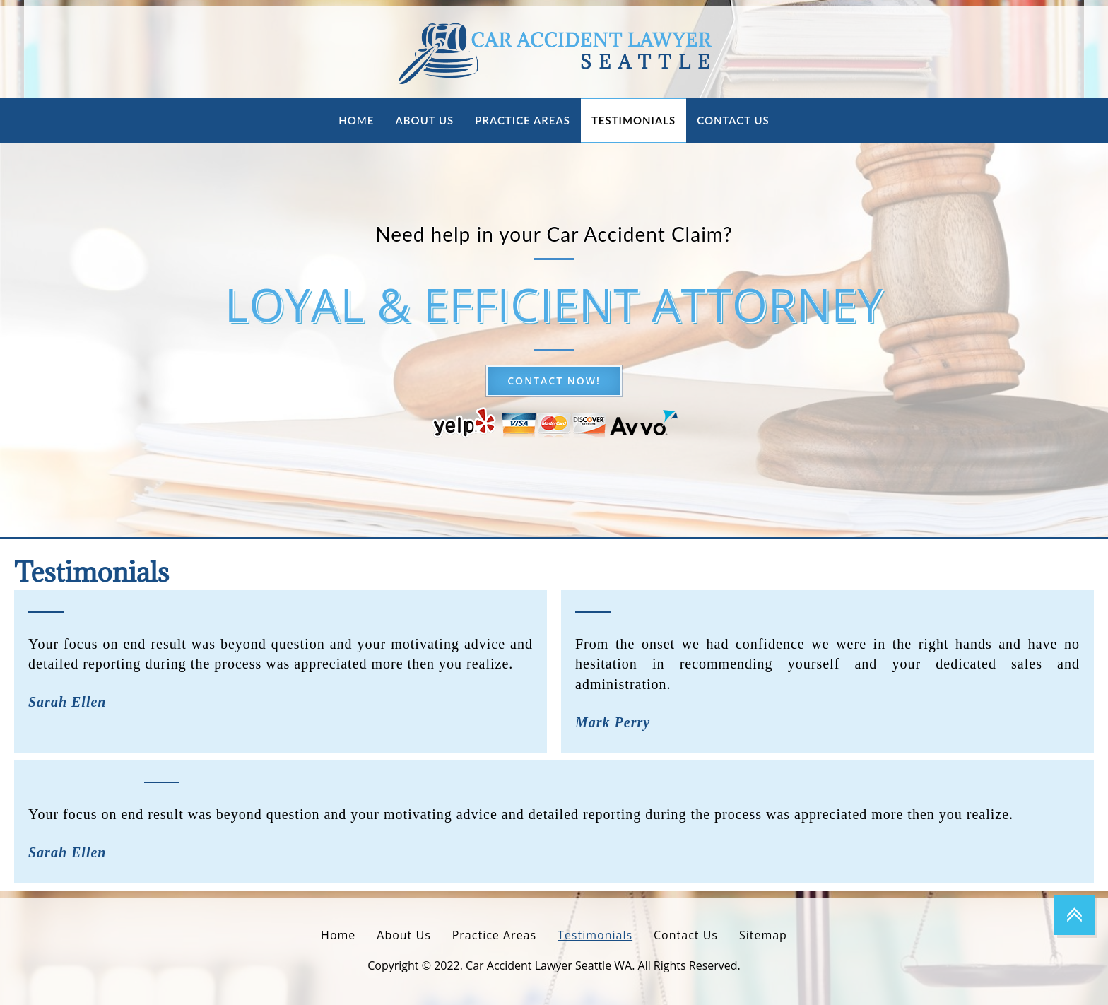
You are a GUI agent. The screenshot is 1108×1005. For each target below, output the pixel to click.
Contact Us (733, 120)
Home (356, 120)
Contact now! (554, 380)
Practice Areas (522, 120)
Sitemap (763, 935)
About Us (424, 120)
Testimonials (633, 120)
